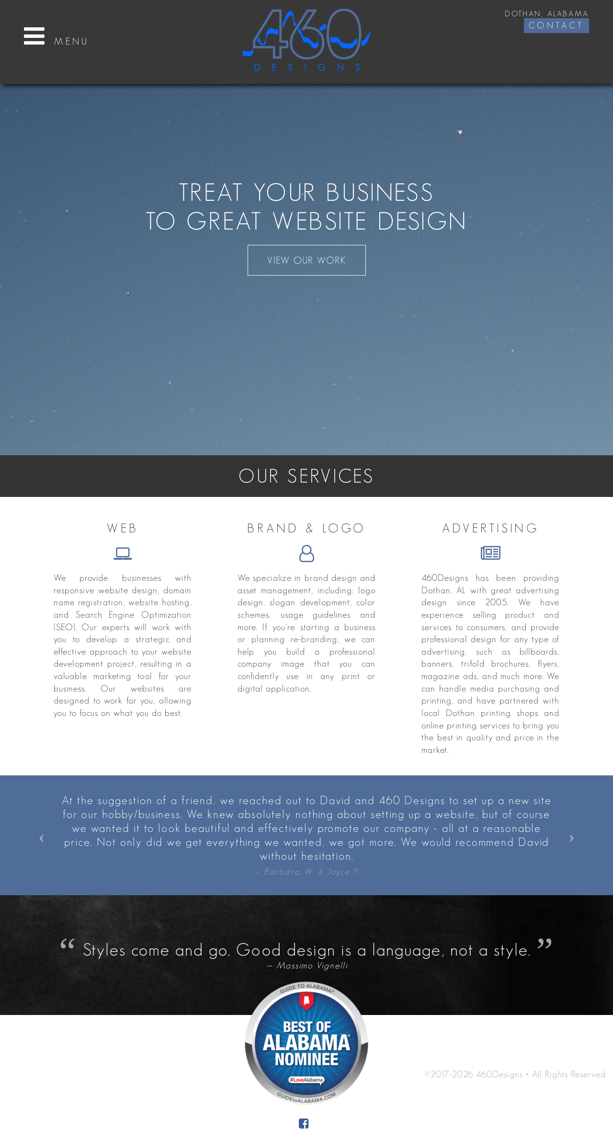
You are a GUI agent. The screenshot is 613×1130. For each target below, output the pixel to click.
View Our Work (306, 260)
